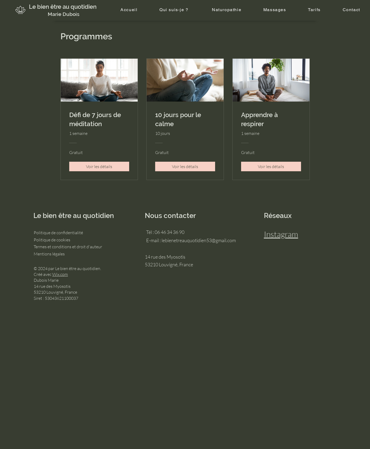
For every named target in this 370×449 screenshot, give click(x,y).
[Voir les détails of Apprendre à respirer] (271, 166)
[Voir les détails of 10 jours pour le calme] (185, 166)
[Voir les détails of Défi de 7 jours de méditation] (99, 166)
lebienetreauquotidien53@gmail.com (199, 240)
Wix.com (60, 274)
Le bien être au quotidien (63, 6)
